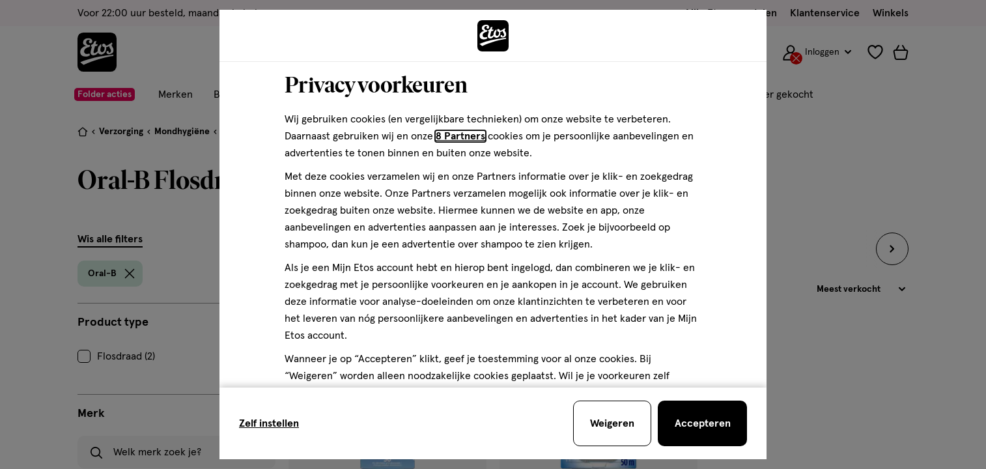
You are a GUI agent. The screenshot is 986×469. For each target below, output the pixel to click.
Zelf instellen (269, 423)
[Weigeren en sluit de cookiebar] (612, 423)
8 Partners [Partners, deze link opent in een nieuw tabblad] (460, 136)
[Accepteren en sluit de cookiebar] (702, 423)
